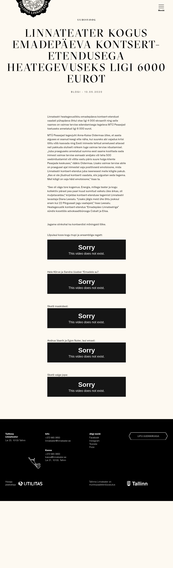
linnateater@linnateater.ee (58, 440)
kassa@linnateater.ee (55, 457)
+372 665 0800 (52, 453)
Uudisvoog (87, 19)
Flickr (92, 447)
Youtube (93, 443)
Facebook (94, 437)
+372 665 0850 (52, 437)
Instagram (94, 440)
